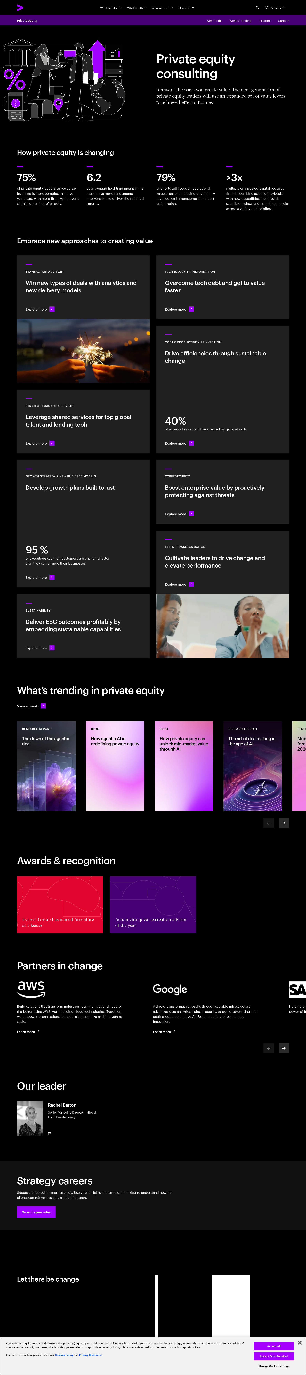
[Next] (284, 823)
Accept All (274, 1346)
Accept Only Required (274, 1356)
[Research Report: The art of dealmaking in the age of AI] (252, 766)
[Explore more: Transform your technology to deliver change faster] (222, 287)
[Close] (299, 1342)
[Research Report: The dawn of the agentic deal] (46, 766)
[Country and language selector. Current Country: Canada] (275, 8)
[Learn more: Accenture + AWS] (29, 1031)
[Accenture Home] (30, 7)
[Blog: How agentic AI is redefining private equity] (115, 766)
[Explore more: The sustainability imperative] (83, 626)
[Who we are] (162, 7)
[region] (153, 1356)
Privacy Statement (90, 1355)
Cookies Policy (64, 1355)
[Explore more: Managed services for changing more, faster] (83, 421)
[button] (36, 1212)
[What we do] (111, 7)
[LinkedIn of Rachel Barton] (49, 1134)
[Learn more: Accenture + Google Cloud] (165, 1031)
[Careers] (187, 7)
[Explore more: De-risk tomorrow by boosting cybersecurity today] (222, 492)
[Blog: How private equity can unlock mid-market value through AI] (184, 766)
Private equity (27, 20)
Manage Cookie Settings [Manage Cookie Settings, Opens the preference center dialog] (274, 1366)
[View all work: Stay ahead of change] (31, 706)
